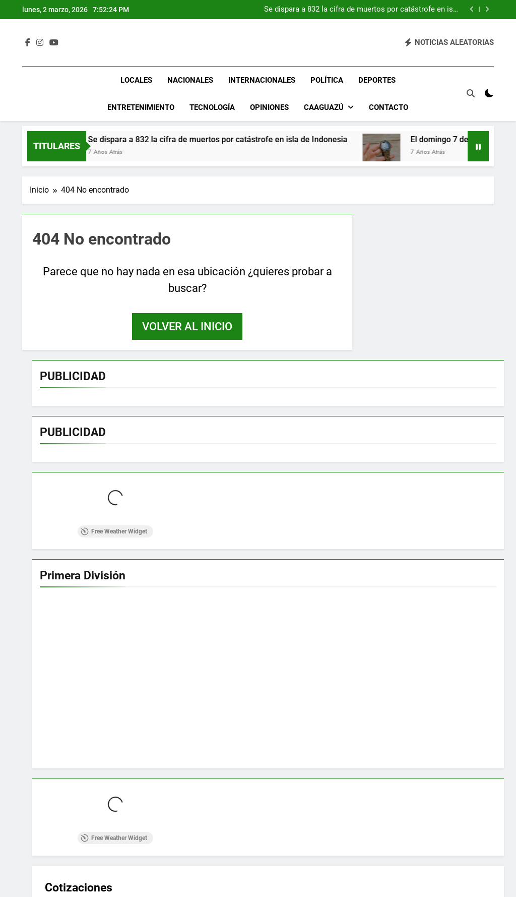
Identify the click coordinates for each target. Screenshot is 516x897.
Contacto (388, 107)
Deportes (377, 80)
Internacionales (261, 80)
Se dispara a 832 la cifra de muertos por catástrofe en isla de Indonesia (361, 10)
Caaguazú (324, 107)
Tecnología (212, 107)
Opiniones (269, 107)
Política (326, 80)
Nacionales (190, 80)
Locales (136, 80)
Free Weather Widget (114, 531)
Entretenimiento (140, 107)
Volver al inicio (187, 326)
